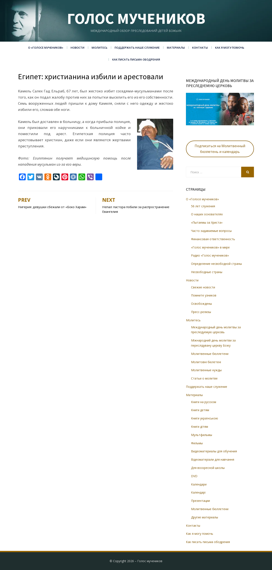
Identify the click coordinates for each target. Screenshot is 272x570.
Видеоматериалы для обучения (214, 451)
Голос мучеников (136, 18)
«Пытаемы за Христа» (206, 222)
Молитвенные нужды (206, 370)
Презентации (200, 501)
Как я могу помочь (229, 47)
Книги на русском (203, 402)
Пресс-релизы (201, 312)
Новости (77, 47)
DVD (194, 476)
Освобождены (201, 304)
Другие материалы (204, 517)
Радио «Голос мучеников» (210, 255)
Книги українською (204, 418)
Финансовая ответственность (213, 239)
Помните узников (203, 295)
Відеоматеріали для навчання (212, 459)
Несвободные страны (206, 272)
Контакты (200, 47)
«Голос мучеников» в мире (210, 247)
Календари (199, 484)
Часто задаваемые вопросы (211, 231)
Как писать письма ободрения (136, 59)
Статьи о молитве (204, 378)
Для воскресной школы (208, 468)
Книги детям (200, 410)
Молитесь (99, 47)
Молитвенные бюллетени (209, 354)
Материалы (176, 47)
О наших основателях (207, 214)
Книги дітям (199, 427)
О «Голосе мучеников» (45, 47)
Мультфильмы (201, 435)
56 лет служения (203, 206)
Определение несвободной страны (216, 264)
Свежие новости (203, 287)
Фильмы (197, 443)
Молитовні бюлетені (206, 362)
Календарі (198, 492)
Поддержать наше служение (137, 47)
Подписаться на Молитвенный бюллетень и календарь (220, 149)
